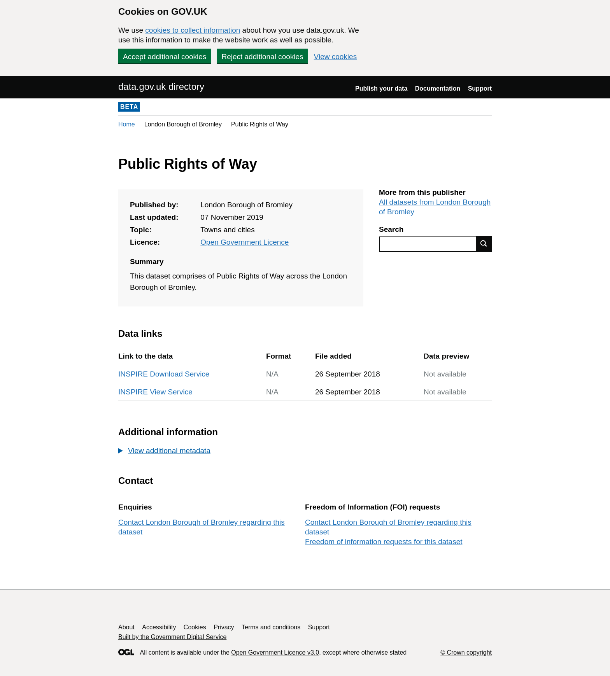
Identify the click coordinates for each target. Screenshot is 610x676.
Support (480, 88)
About (126, 627)
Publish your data (381, 88)
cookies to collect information (192, 30)
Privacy (224, 627)
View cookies (335, 56)
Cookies (195, 627)
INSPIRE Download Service (163, 374)
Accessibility (159, 627)
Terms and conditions (271, 627)
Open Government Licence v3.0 (275, 652)
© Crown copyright (466, 652)
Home (126, 124)
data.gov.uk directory (161, 86)
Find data (484, 243)
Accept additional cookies (164, 57)
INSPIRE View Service (155, 392)
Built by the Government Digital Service (172, 637)
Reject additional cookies (262, 57)
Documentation (437, 88)
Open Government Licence (244, 242)
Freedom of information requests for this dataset (383, 542)
